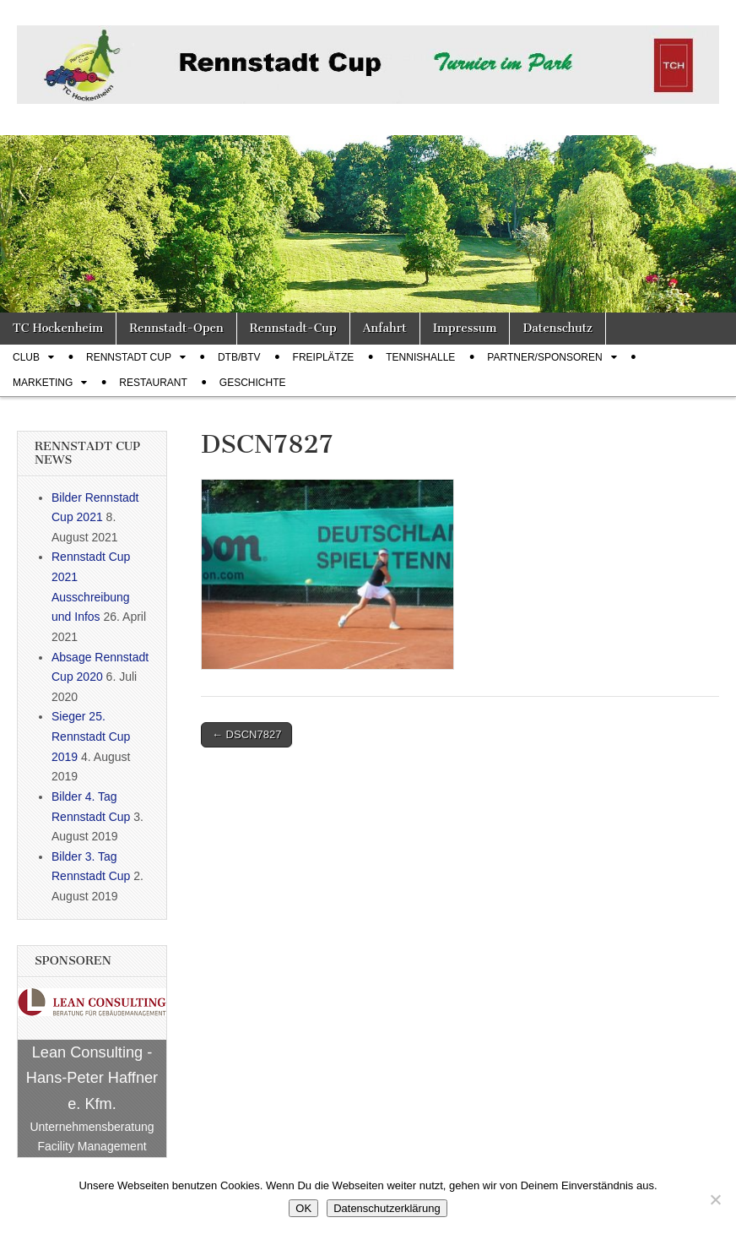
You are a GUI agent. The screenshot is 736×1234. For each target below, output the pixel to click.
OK (303, 1208)
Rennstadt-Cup (293, 328)
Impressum (465, 328)
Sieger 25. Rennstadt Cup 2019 (90, 736)
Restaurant (153, 383)
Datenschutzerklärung (386, 1208)
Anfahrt (385, 328)
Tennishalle (420, 357)
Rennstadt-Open (176, 328)
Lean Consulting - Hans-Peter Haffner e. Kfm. (92, 1078)
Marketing (43, 383)
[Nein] (714, 1199)
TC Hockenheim (58, 328)
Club (26, 357)
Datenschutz (557, 328)
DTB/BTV (239, 357)
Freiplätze (323, 357)
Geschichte (252, 383)
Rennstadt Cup (128, 357)
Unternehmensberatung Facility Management (92, 1137)
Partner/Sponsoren (544, 357)
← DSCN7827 (246, 734)
